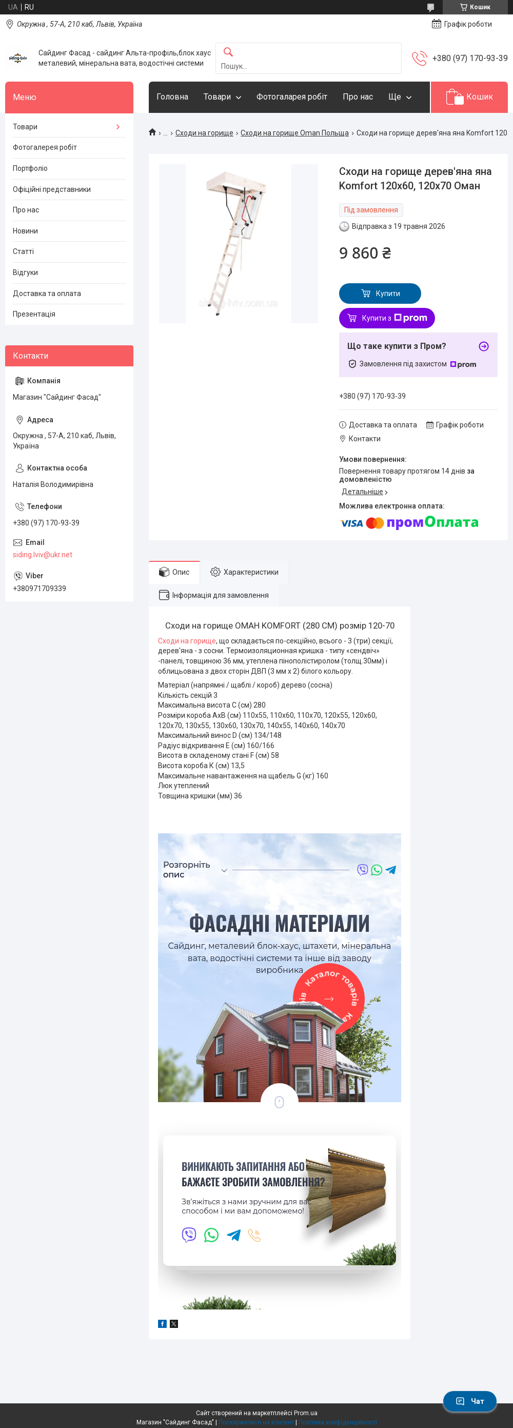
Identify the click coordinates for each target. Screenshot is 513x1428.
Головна (172, 97)
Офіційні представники (52, 189)
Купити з (394, 318)
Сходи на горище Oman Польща (295, 133)
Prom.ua (306, 1413)
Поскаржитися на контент (256, 1422)
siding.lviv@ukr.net (42, 555)
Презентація (34, 314)
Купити (388, 293)
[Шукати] (228, 53)
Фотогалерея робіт (45, 147)
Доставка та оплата (47, 293)
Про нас (358, 97)
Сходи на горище (204, 133)
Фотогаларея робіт (291, 97)
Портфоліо (30, 168)
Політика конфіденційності (338, 1422)
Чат (470, 1401)
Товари (217, 97)
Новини (25, 231)
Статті (23, 251)
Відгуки (25, 272)
